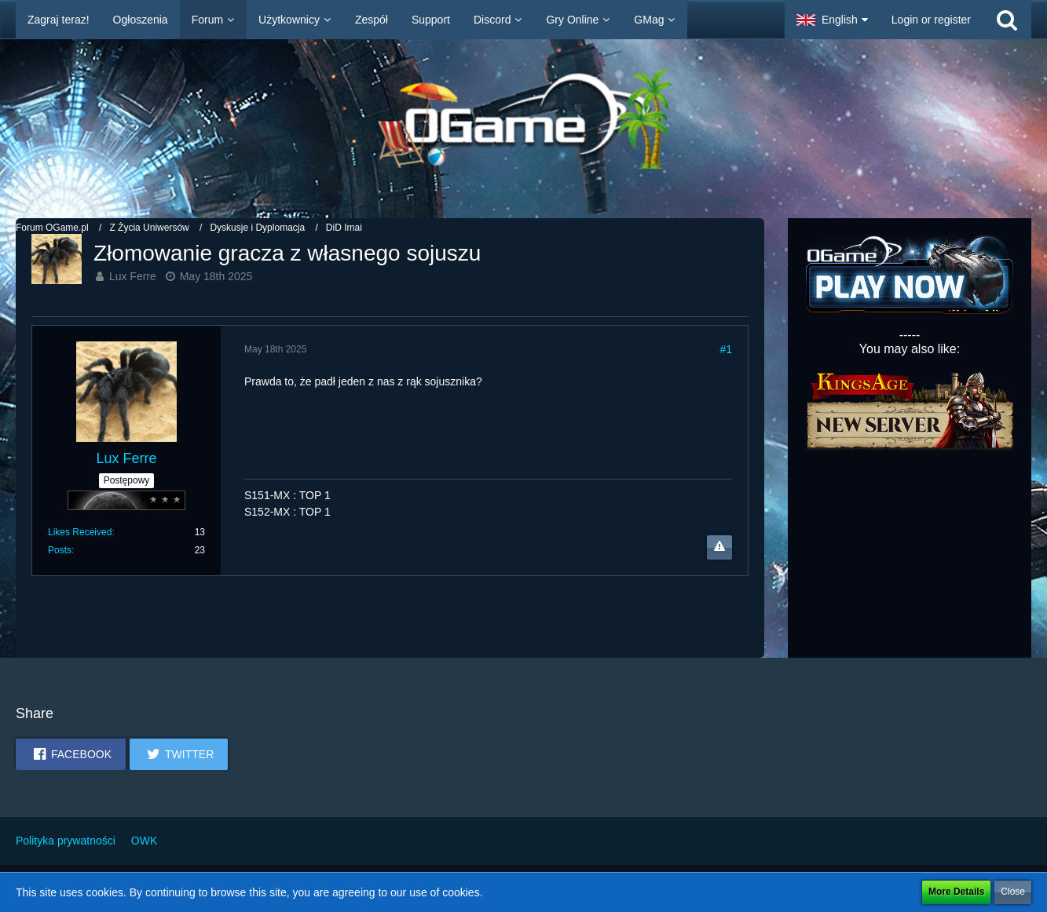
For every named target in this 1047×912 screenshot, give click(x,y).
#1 (725, 349)
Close (1013, 891)
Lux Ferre (132, 276)
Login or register (931, 19)
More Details (956, 891)
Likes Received (80, 532)
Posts (59, 550)
